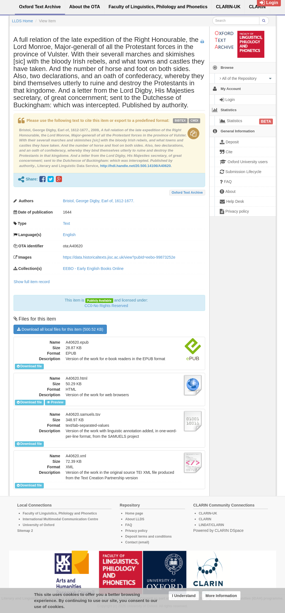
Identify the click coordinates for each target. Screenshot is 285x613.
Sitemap (23, 531)
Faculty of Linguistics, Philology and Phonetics (60, 513)
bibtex (180, 120)
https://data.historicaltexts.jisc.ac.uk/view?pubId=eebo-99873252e (119, 257)
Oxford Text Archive (187, 193)
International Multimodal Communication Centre (60, 519)
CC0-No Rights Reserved (106, 305)
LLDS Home (22, 21)
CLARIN (205, 519)
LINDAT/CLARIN (211, 525)
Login (269, 2)
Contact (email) (137, 542)
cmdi (194, 120)
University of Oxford (39, 525)
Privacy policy (136, 531)
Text (66, 223)
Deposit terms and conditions (148, 536)
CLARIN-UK (208, 513)
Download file (29, 366)
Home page (134, 513)
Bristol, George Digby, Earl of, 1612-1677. (98, 201)
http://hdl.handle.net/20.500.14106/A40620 (135, 166)
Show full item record (32, 282)
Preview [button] (55, 402)
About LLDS (134, 519)
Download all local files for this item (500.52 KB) (60, 329)
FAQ (128, 525)
